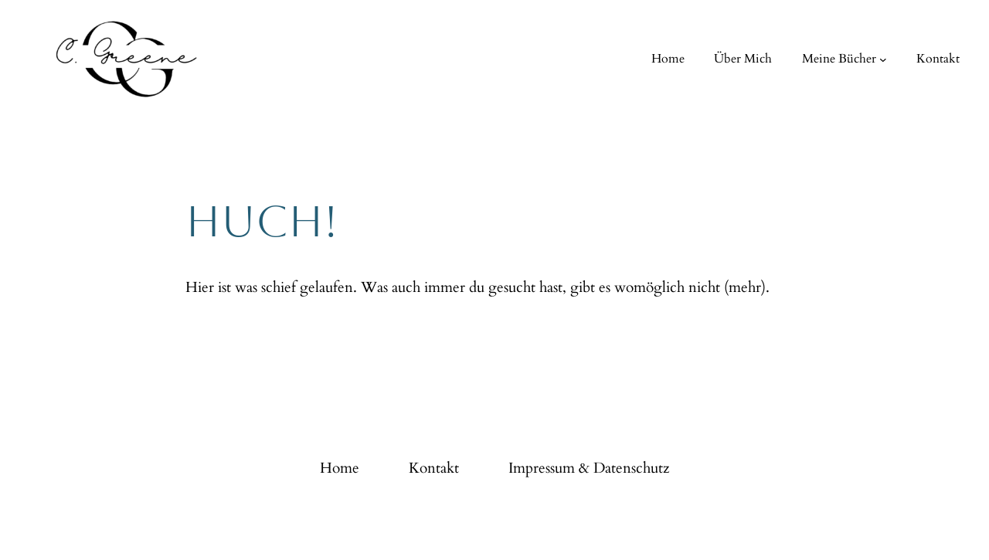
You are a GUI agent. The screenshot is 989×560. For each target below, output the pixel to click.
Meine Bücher (839, 58)
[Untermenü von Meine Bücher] (883, 59)
